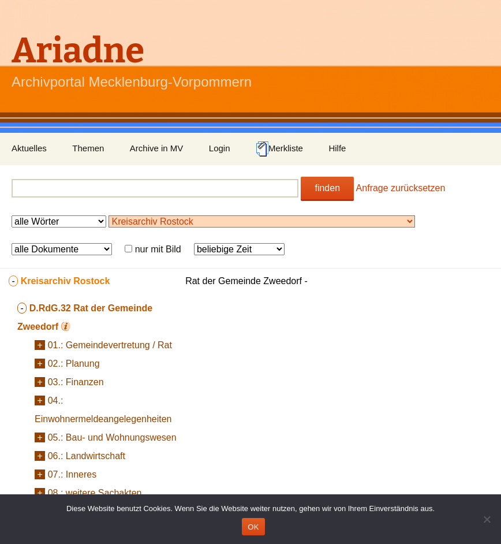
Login (219, 148)
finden (327, 188)
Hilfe (337, 148)
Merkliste (279, 149)
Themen (88, 148)
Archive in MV (157, 148)
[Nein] (486, 519)
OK (253, 527)
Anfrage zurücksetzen (401, 188)
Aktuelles (29, 148)
